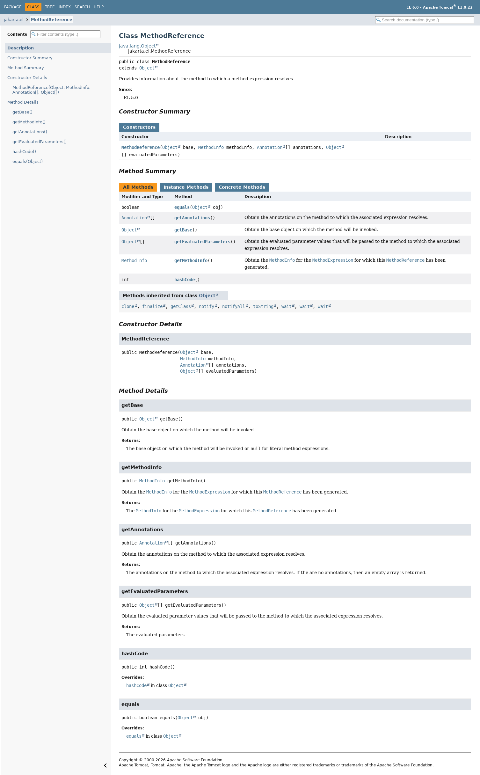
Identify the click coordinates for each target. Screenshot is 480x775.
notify (206, 306)
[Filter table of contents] (65, 34)
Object (147, 67)
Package (13, 7)
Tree (50, 7)
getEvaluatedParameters (202, 241)
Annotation (269, 147)
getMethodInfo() (29, 122)
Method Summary (25, 67)
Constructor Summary (30, 57)
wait (286, 306)
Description (20, 48)
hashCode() (24, 151)
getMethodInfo (190, 260)
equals (182, 207)
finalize (152, 306)
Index (65, 7)
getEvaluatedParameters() (39, 141)
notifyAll (233, 306)
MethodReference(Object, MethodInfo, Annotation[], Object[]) (51, 90)
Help (99, 7)
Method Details (23, 102)
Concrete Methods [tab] (242, 187)
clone (127, 306)
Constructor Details (27, 77)
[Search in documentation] (424, 20)
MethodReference (51, 19)
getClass (181, 306)
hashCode (184, 279)
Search (82, 7)
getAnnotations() (29, 131)
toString (263, 306)
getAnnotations (192, 217)
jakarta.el (14, 19)
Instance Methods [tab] (186, 187)
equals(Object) (27, 161)
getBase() (22, 112)
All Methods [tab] (138, 187)
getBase (183, 229)
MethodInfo (211, 147)
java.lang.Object (137, 45)
